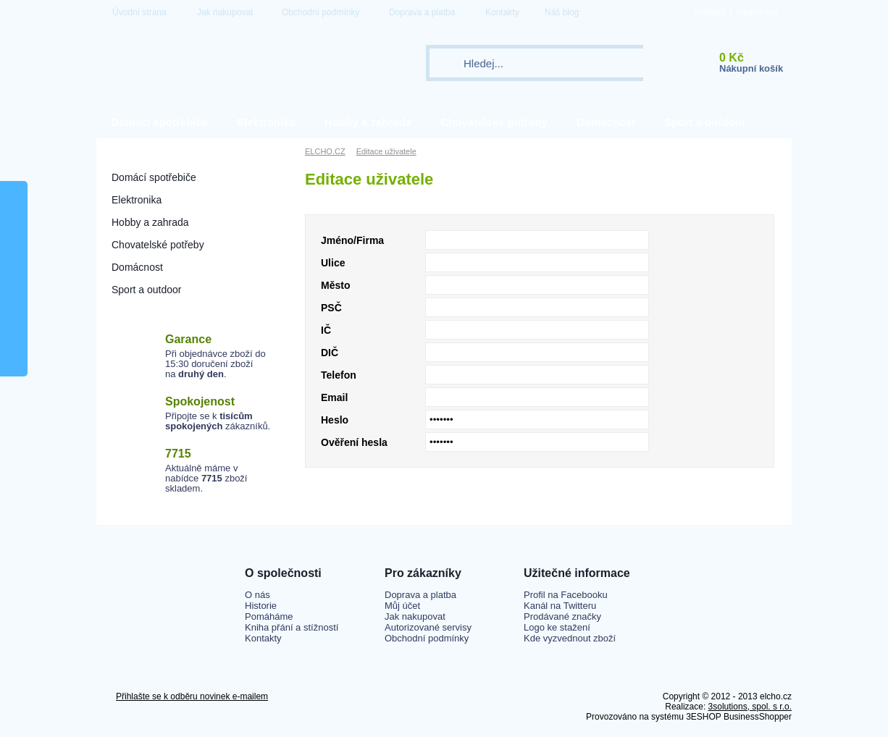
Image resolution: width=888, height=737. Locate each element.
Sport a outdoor (705, 122)
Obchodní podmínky (320, 12)
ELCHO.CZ (325, 151)
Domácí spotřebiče (159, 122)
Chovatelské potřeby (494, 122)
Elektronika (266, 122)
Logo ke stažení (557, 627)
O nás (257, 594)
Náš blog (562, 12)
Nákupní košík (751, 68)
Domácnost (606, 122)
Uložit (740, 485)
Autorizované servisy (428, 627)
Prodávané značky (562, 616)
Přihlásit (709, 12)
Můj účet (402, 605)
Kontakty (502, 12)
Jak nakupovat (225, 12)
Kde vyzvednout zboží (570, 638)
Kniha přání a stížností (291, 627)
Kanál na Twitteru (560, 605)
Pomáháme (269, 616)
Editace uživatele (386, 151)
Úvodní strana (139, 12)
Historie (261, 605)
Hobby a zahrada (367, 122)
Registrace (757, 12)
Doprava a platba (422, 12)
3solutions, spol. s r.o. (750, 707)
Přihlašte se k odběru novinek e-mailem (192, 696)
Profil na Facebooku (566, 594)
